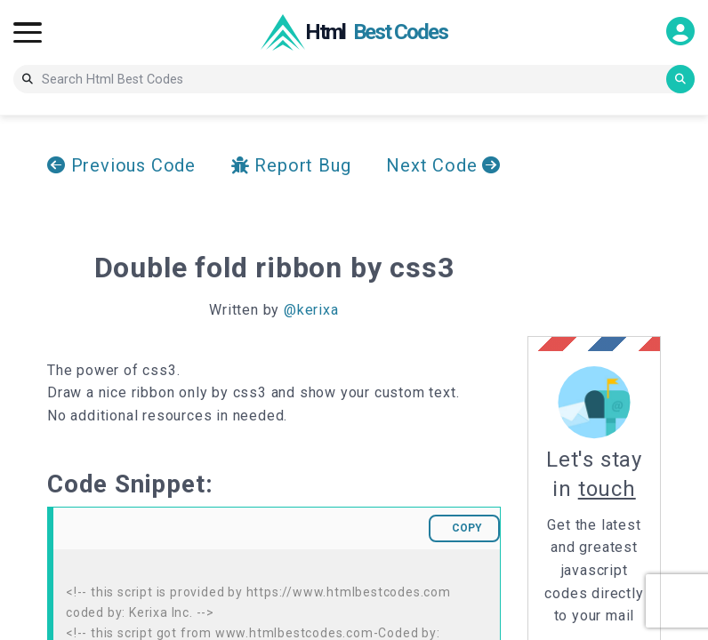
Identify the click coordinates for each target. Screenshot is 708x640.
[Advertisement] (617, 226)
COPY (467, 528)
